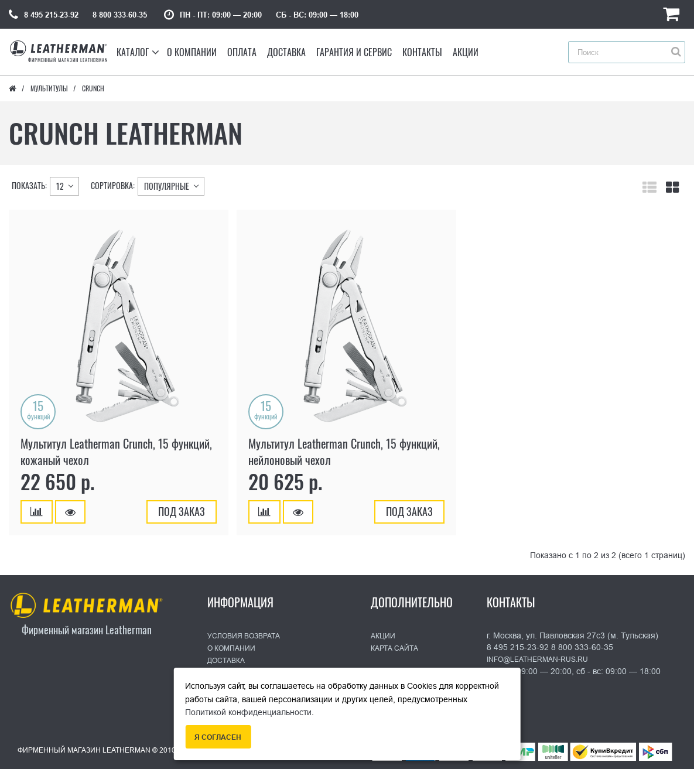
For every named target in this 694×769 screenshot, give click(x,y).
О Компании (231, 648)
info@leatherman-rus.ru (537, 659)
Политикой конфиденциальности (248, 712)
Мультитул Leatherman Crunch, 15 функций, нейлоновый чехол (344, 452)
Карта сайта (394, 648)
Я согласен (217, 737)
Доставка (226, 661)
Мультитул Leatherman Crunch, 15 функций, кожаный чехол (116, 452)
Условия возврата (243, 636)
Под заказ (181, 511)
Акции (383, 636)
